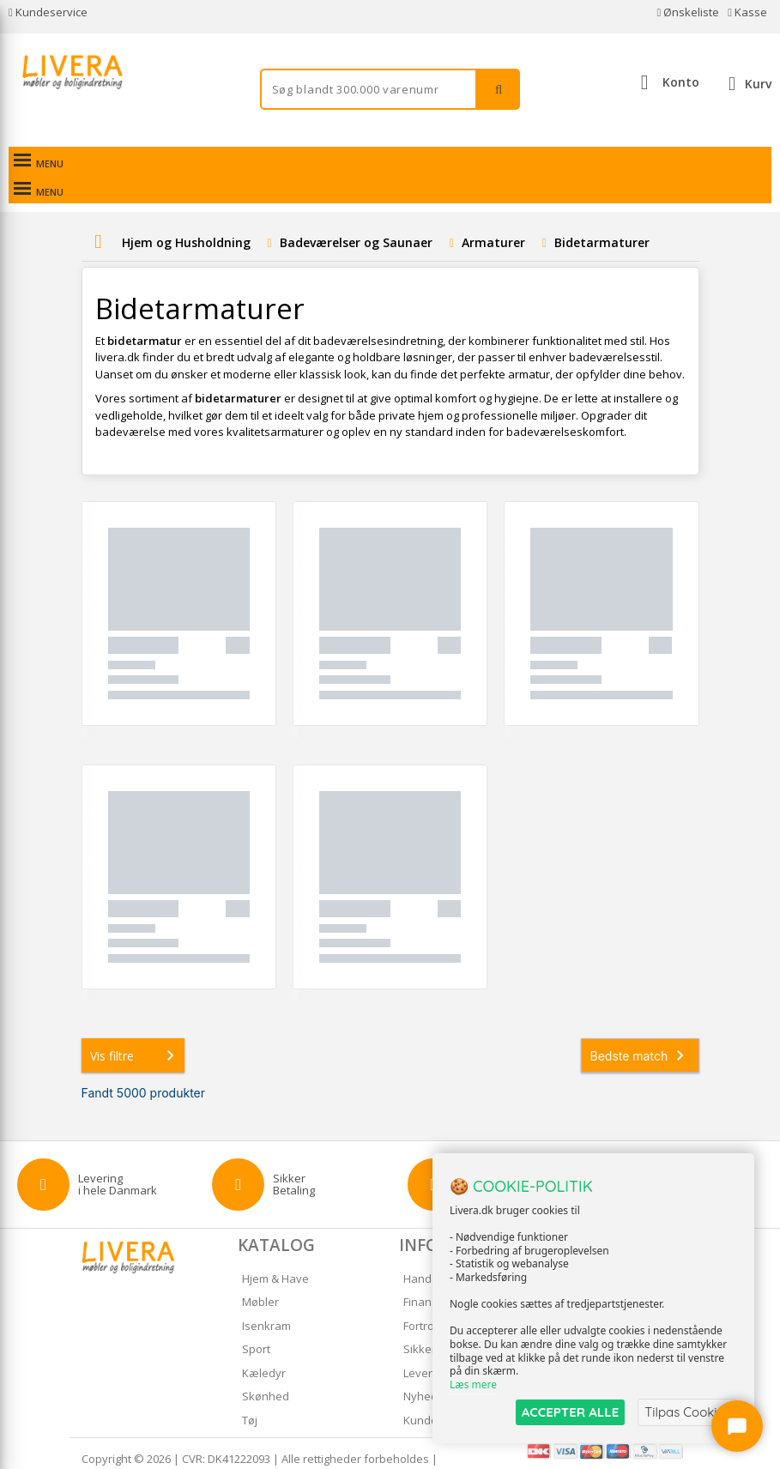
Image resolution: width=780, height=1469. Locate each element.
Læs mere (473, 1384)
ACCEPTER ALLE (570, 1412)
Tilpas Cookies (687, 1412)
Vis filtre (135, 1027)
